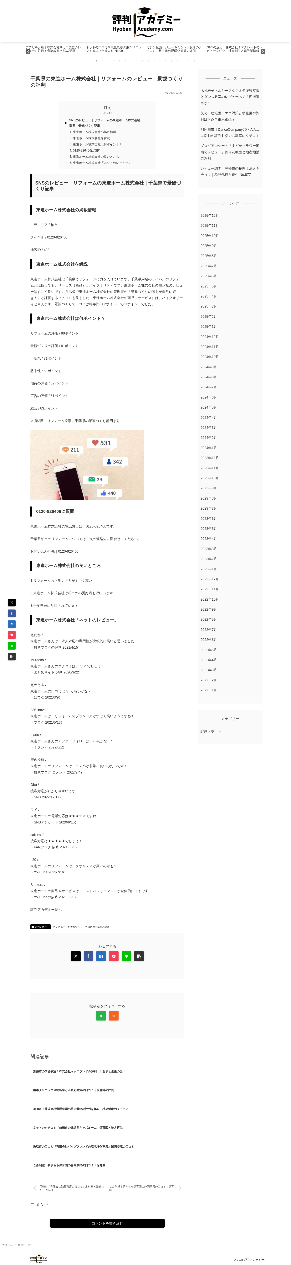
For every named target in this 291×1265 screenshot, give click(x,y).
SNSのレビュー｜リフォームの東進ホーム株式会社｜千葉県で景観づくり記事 (107, 123)
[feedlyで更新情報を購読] (101, 1016)
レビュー (59, 927)
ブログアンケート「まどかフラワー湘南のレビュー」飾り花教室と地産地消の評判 (230, 152)
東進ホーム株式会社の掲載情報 (94, 132)
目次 (107, 108)
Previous (28, 51)
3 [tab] (108, 61)
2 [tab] (102, 61)
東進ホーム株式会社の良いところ (96, 157)
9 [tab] (143, 61)
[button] (12, 656)
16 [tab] (183, 61)
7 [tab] (131, 61)
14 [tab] (171, 61)
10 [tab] (148, 61)
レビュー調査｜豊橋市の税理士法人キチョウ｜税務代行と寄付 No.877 (230, 172)
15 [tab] (177, 61)
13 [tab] (166, 61)
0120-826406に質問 (86, 151)
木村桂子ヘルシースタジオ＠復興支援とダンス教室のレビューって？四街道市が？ (230, 97)
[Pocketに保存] (12, 635)
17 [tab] (189, 61)
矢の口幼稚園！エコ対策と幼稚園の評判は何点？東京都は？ (230, 116)
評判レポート (40, 927)
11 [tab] (154, 61)
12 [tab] (160, 61)
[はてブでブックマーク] (12, 624)
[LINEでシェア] (12, 646)
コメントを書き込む (107, 1224)
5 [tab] (119, 61)
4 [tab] (114, 61)
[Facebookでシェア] (12, 613)
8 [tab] (137, 61)
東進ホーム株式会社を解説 (91, 138)
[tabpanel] (55, 51)
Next (263, 51)
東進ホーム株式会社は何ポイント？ (97, 144)
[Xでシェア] (12, 602)
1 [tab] (96, 61)
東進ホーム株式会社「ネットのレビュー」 (102, 163)
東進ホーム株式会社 (97, 927)
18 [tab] (195, 61)
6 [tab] (125, 61)
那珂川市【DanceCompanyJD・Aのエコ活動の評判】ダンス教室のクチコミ (230, 133)
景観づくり (75, 927)
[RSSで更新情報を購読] (114, 1016)
